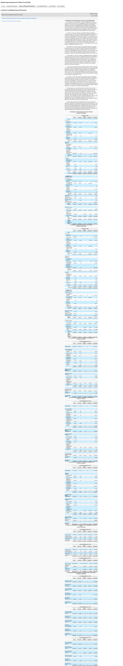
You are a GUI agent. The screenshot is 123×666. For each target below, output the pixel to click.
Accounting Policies (42, 6)
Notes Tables (52, 6)
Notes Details (61, 6)
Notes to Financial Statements (27, 6)
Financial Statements (12, 6)
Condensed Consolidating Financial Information (11, 21)
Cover (3, 6)
